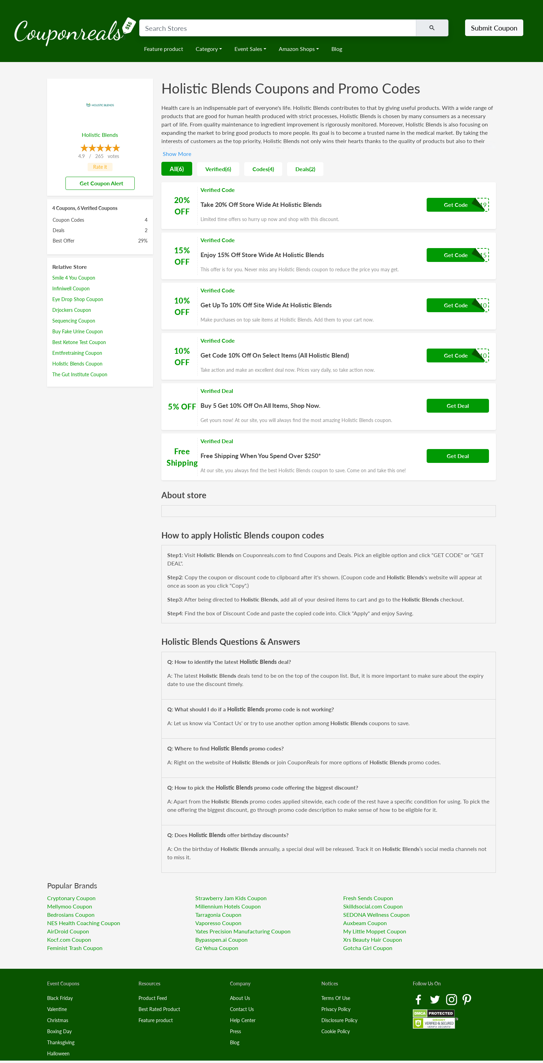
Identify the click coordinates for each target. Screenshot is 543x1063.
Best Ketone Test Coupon (79, 342)
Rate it (100, 167)
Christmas (57, 1020)
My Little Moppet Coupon (374, 931)
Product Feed (153, 998)
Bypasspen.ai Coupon (221, 939)
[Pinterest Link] (466, 999)
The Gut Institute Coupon (79, 374)
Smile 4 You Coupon (73, 278)
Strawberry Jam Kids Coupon (231, 898)
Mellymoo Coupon (69, 906)
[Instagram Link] (452, 999)
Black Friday (60, 998)
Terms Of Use (335, 998)
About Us (240, 998)
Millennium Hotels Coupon (228, 906)
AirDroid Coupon (68, 931)
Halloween (58, 1053)
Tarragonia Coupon (218, 914)
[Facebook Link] (419, 999)
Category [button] (207, 48)
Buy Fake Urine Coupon (77, 331)
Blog (336, 48)
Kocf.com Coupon (69, 939)
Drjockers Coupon (71, 310)
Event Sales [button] (248, 48)
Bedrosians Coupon (71, 914)
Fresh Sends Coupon (368, 898)
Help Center (243, 1020)
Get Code (456, 204)
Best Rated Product (159, 1009)
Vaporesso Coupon (218, 923)
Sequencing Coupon (73, 321)
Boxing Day (59, 1031)
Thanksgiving (60, 1042)
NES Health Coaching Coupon (83, 923)
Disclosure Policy (339, 1020)
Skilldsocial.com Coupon (373, 906)
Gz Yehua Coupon (216, 948)
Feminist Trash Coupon (75, 948)
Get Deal (458, 405)
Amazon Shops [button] (297, 48)
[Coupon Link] (328, 205)
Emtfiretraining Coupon (77, 353)
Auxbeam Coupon (365, 923)
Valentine (57, 1009)
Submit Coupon (494, 28)
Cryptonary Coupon (71, 898)
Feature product (163, 48)
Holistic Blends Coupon (77, 364)
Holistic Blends (100, 134)
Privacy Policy (335, 1009)
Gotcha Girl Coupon (367, 948)
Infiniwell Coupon (71, 288)
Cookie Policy (335, 1031)
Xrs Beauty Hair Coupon (372, 939)
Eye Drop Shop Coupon (77, 299)
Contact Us (242, 1009)
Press (235, 1031)
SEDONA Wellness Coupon (376, 914)
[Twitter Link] (435, 999)
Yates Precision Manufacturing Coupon (243, 931)
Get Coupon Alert (98, 183)
